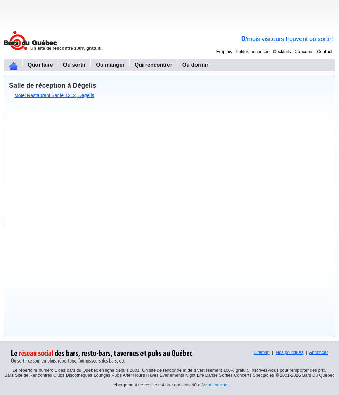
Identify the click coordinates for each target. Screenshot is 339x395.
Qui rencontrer (153, 65)
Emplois (224, 51)
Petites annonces (252, 51)
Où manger (110, 65)
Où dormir (195, 65)
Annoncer (318, 352)
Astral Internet (215, 384)
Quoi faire (40, 65)
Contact (324, 51)
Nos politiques (290, 352)
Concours (304, 51)
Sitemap (262, 352)
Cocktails (282, 51)
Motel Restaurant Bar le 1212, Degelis (54, 95)
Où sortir (74, 65)
